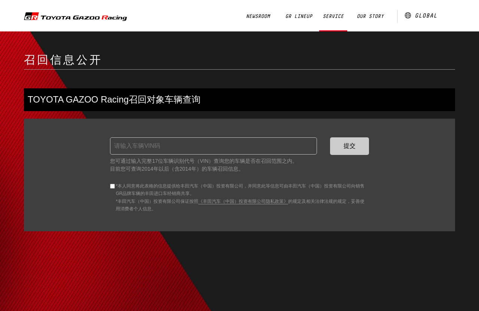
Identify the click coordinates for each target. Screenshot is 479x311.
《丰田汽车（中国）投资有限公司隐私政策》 (243, 201)
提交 (350, 146)
